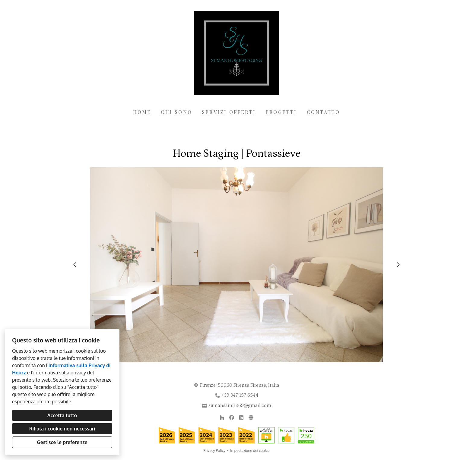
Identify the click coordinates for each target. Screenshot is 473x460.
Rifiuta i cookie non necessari (62, 429)
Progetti (281, 112)
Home (142, 112)
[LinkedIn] (241, 417)
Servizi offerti (229, 112)
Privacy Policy (214, 450)
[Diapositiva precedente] (74, 264)
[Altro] (251, 417)
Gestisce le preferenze (62, 442)
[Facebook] (232, 417)
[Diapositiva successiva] (398, 264)
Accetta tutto (62, 415)
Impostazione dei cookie (250, 450)
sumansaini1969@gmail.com (239, 405)
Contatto (323, 112)
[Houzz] (222, 417)
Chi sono (176, 112)
